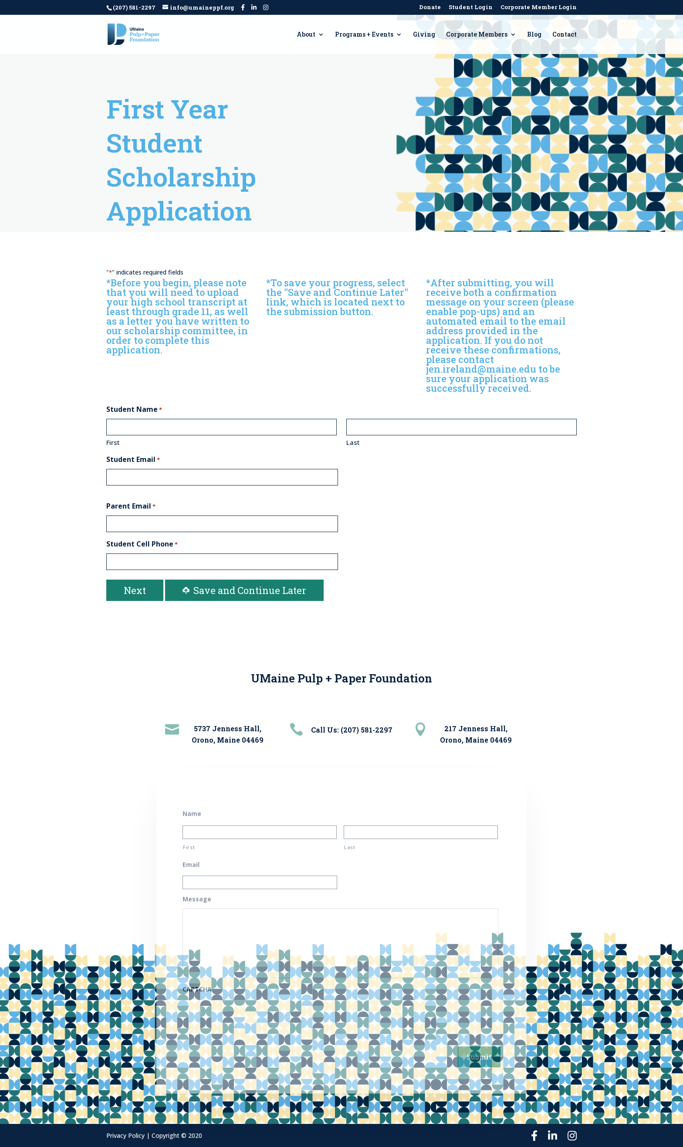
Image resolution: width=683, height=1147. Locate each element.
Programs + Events (364, 34)
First (113, 442)
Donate (430, 7)
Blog (534, 34)
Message (197, 893)
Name (192, 808)
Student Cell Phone (142, 544)
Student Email (133, 460)
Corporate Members (476, 34)
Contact (564, 34)
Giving (424, 34)
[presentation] (249, 1010)
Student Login (471, 7)
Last (353, 442)
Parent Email (131, 506)
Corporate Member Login (538, 7)
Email (191, 859)
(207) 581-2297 (134, 7)
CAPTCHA (197, 984)
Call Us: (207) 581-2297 (351, 729)
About (306, 34)
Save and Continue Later (244, 590)
